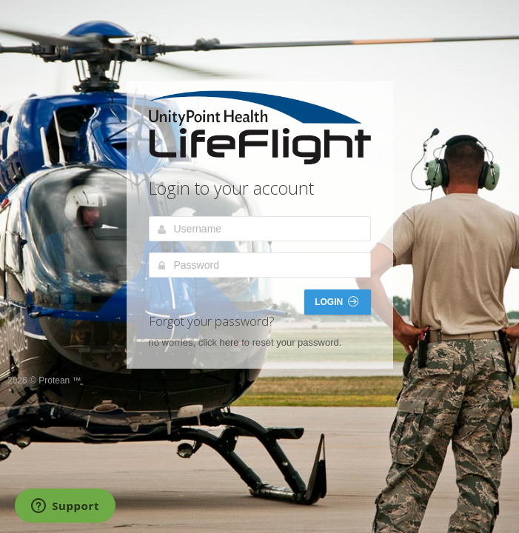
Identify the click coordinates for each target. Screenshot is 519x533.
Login (336, 301)
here (229, 342)
